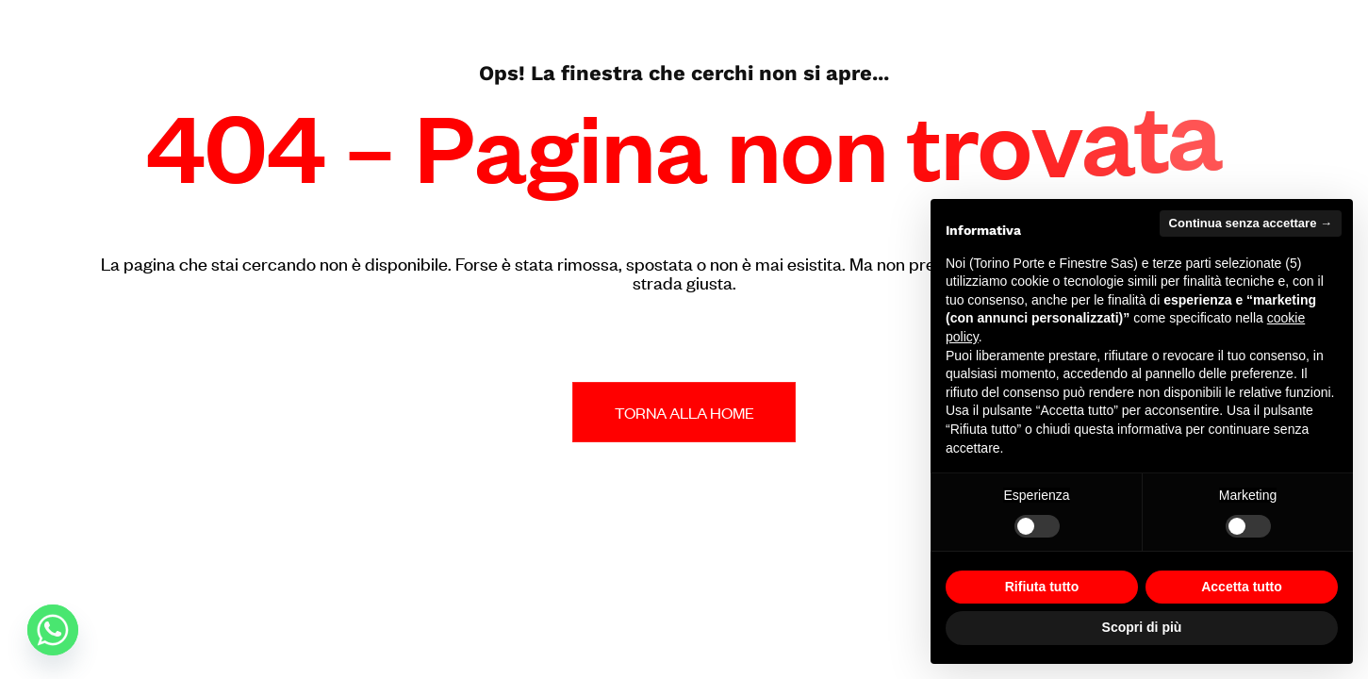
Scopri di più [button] (1142, 627)
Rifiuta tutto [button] (1042, 586)
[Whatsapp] (52, 629)
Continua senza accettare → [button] (1250, 223)
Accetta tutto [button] (1241, 586)
